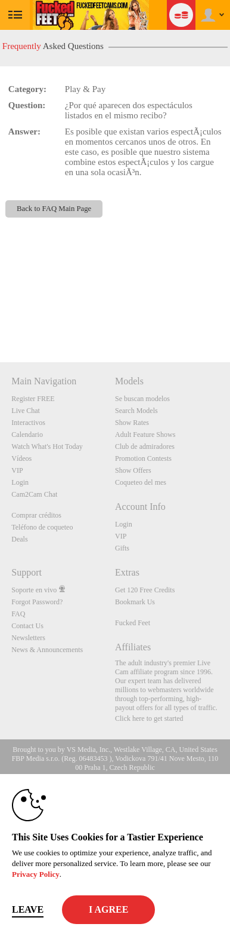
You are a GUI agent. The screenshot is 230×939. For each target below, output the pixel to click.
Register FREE (32, 398)
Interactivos (28, 422)
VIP (17, 470)
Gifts (122, 548)
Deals (19, 539)
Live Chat (25, 410)
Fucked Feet (132, 623)
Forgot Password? (37, 602)
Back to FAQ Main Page (54, 208)
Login (20, 482)
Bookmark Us (135, 602)
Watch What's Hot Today (47, 446)
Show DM (0, 317)
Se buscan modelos (142, 398)
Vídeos (21, 458)
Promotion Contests (143, 458)
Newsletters (28, 638)
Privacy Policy (36, 874)
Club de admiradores (145, 446)
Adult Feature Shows (145, 434)
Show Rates (132, 422)
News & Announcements (47, 650)
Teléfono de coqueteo (42, 527)
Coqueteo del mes (140, 482)
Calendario (27, 434)
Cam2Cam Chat (34, 494)
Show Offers (133, 470)
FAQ (18, 614)
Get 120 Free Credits (145, 590)
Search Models (136, 410)
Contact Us (27, 626)
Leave (27, 909)
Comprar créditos (36, 515)
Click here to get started (149, 718)
